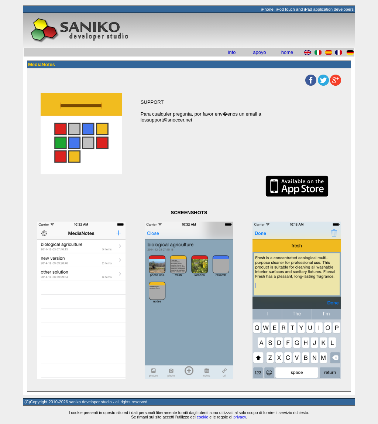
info (232, 52)
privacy (239, 417)
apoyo (259, 52)
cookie (202, 417)
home (287, 52)
